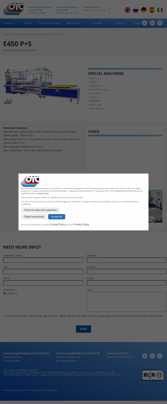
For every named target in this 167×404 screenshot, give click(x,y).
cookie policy (42, 193)
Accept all (56, 216)
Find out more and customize (40, 210)
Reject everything (34, 216)
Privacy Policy (81, 224)
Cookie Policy (57, 224)
